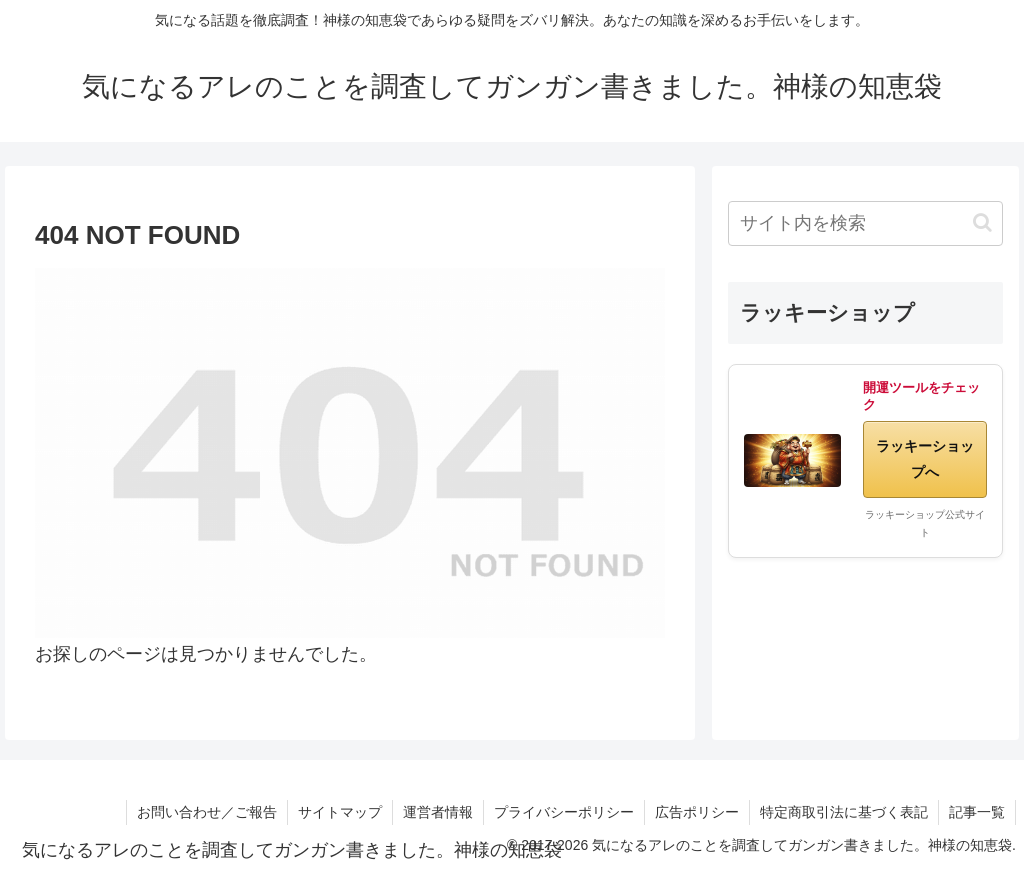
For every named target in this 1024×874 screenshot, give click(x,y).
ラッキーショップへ (925, 458)
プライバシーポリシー (564, 812)
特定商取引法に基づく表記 (844, 812)
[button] (982, 222)
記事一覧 (977, 812)
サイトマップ (340, 812)
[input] (865, 223)
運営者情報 (438, 812)
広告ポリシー (697, 812)
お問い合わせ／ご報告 (207, 812)
